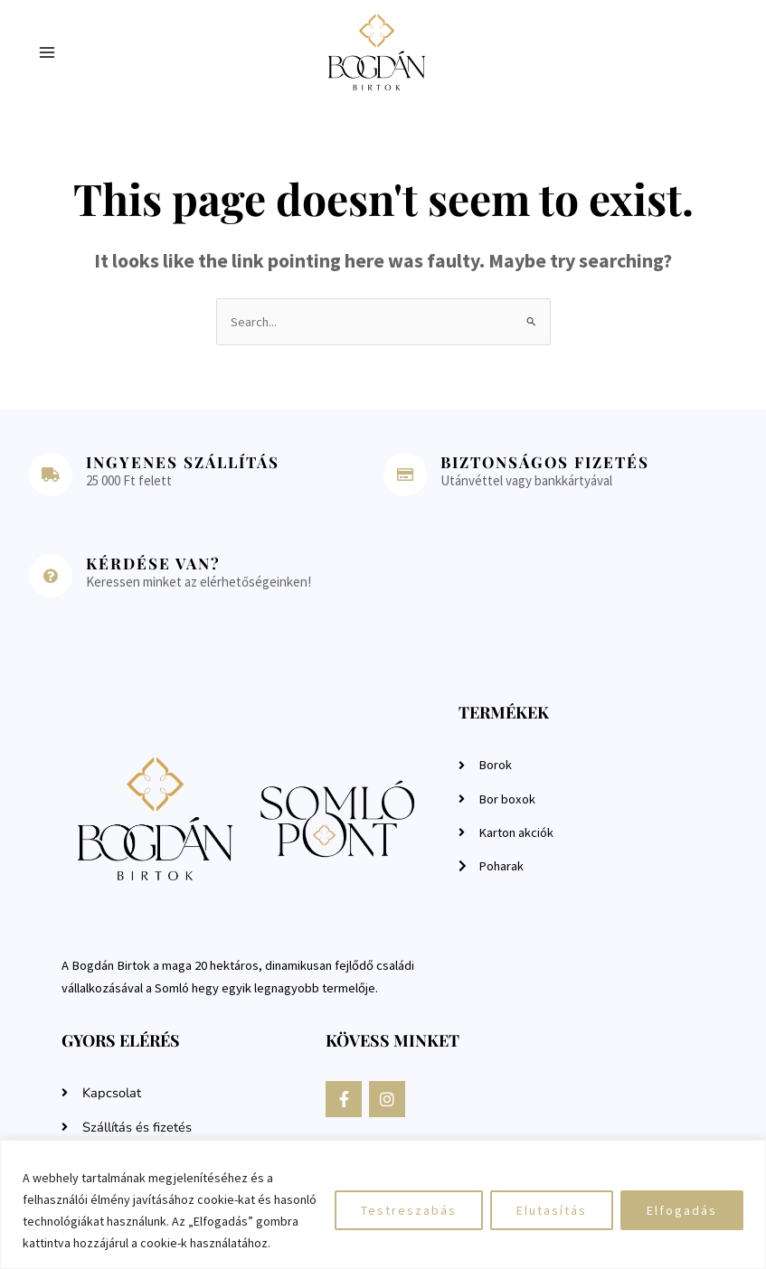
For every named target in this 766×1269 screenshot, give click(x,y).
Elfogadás (682, 1210)
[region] (383, 1204)
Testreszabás (409, 1210)
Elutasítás (551, 1210)
